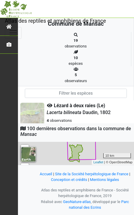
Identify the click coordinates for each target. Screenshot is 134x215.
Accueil (46, 174)
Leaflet (98, 162)
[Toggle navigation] (13, 33)
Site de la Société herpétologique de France (91, 174)
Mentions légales (104, 179)
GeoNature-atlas (77, 201)
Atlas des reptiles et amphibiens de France (55, 21)
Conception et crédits (69, 179)
